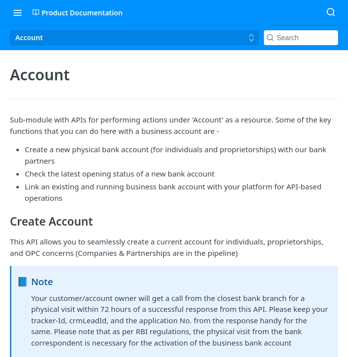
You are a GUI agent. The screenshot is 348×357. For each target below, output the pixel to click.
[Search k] (301, 37)
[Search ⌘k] (330, 12)
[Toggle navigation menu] (17, 12)
